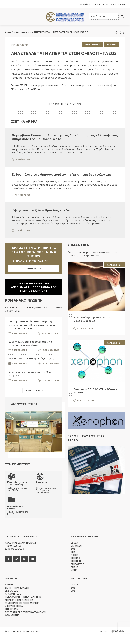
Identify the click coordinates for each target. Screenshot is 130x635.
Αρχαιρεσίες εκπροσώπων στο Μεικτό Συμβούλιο (31, 373)
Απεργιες (111, 44)
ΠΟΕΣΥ (74, 554)
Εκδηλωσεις (11, 590)
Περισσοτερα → (34, 389)
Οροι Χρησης (12, 614)
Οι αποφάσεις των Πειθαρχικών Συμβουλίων (48, 486)
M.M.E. (74, 569)
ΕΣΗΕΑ (65, 17)
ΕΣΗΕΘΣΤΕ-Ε (77, 563)
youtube (32, 558)
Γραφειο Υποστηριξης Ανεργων (22, 602)
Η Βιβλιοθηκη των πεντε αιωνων (23, 596)
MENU (7, 4)
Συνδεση (120, 4)
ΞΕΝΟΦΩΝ (76, 545)
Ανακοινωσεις (92, 44)
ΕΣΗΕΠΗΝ (76, 560)
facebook (8, 558)
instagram (24, 558)
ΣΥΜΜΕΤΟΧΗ (33, 267)
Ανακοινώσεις (23, 32)
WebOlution (118, 630)
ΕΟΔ (73, 551)
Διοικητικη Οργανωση (17, 587)
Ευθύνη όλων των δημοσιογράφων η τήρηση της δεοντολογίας (61, 174)
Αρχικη (9, 584)
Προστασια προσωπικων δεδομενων (25, 611)
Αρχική (9, 32)
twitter (16, 558)
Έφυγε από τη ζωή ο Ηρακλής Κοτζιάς (42, 209)
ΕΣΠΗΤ (74, 566)
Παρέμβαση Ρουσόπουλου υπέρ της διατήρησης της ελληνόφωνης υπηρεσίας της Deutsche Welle (65, 136)
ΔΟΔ (73, 548)
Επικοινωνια (12, 608)
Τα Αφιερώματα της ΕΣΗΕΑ (19, 509)
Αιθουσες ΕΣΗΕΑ (25, 404)
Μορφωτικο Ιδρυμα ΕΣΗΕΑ (19, 599)
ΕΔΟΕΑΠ (75, 542)
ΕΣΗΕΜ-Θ (76, 557)
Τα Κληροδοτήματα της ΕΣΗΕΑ (19, 485)
